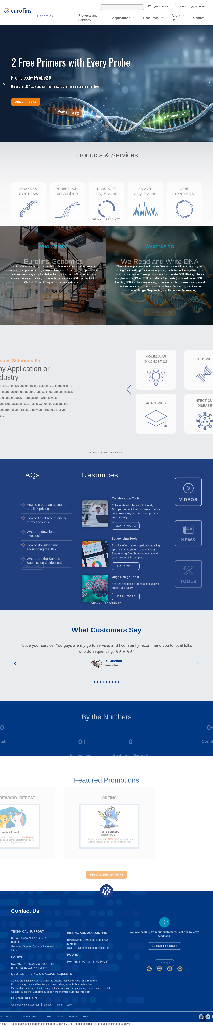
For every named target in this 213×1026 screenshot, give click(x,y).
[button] (97, 138)
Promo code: (31, 77)
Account (198, 6)
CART (183, 6)
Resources (151, 18)
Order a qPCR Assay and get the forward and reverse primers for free (55, 86)
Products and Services (88, 18)
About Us (176, 18)
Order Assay (26, 101)
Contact (198, 18)
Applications (121, 18)
